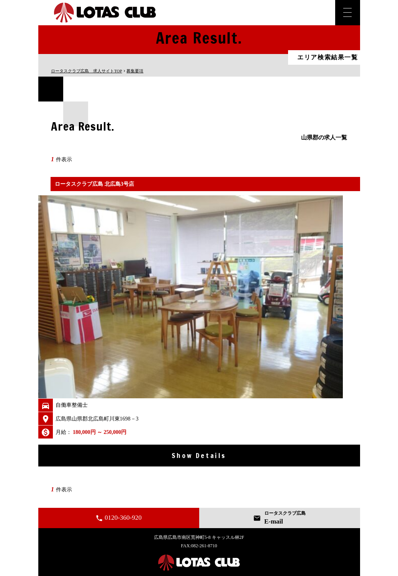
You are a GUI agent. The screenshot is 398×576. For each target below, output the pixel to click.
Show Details (199, 455)
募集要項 (134, 71)
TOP (86, 71)
